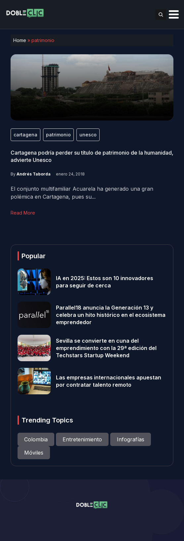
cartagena (25, 134)
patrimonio (58, 134)
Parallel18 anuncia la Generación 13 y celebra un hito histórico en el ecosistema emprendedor (110, 314)
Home (19, 40)
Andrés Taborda (34, 174)
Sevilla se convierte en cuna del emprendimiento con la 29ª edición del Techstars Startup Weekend (106, 348)
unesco (88, 134)
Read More (23, 213)
